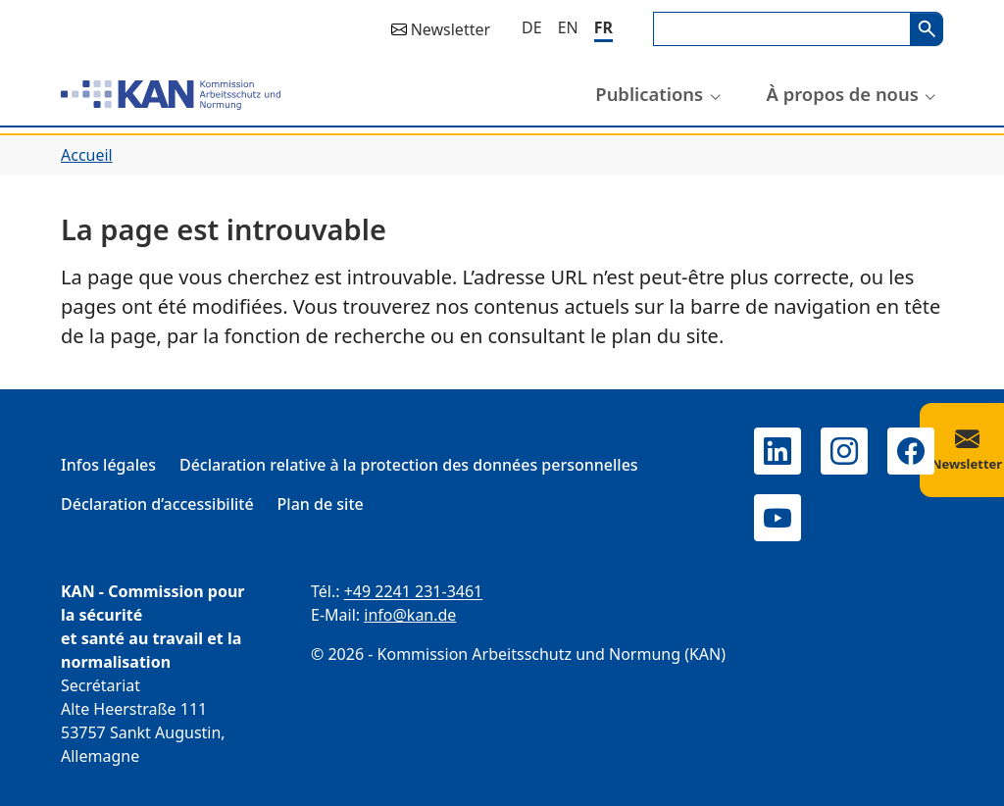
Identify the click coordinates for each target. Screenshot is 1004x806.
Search (926, 29)
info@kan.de (410, 615)
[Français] (603, 29)
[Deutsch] (532, 27)
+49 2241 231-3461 (413, 591)
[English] (568, 27)
